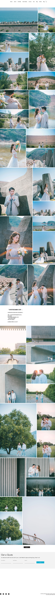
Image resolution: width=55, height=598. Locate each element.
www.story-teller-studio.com (50, 594)
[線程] (6, 594)
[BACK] (27, 547)
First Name (3, 560)
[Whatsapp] (0, 594)
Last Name (15, 560)
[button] (46, 1)
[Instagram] (3, 594)
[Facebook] (8, 594)
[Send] (40, 562)
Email (26, 560)
